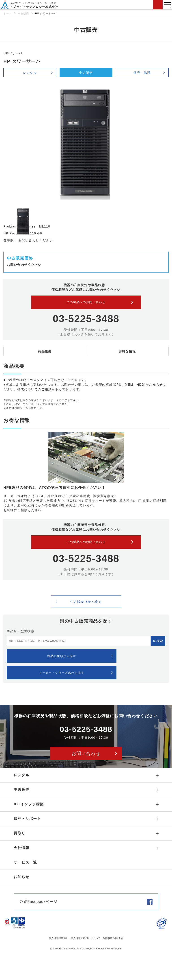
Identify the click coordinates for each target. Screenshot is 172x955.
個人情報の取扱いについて (85, 938)
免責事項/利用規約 (113, 938)
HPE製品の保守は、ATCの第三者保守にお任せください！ (54, 487)
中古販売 (23, 13)
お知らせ (21, 877)
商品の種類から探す (61, 656)
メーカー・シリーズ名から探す (61, 672)
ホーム (7, 13)
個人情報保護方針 (59, 938)
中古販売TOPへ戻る (86, 602)
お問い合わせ (158, 4)
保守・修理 (142, 72)
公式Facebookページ (38, 902)
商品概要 (45, 351)
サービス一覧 (25, 862)
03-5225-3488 (86, 318)
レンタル (30, 72)
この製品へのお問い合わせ (86, 302)
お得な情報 (127, 351)
